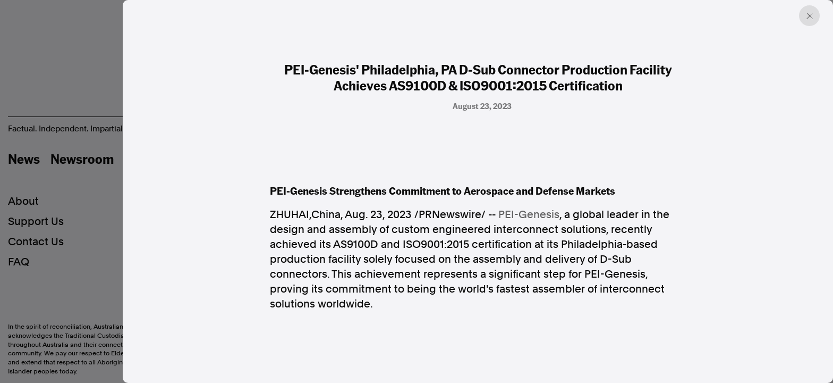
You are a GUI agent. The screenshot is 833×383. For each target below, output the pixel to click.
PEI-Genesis (528, 214)
